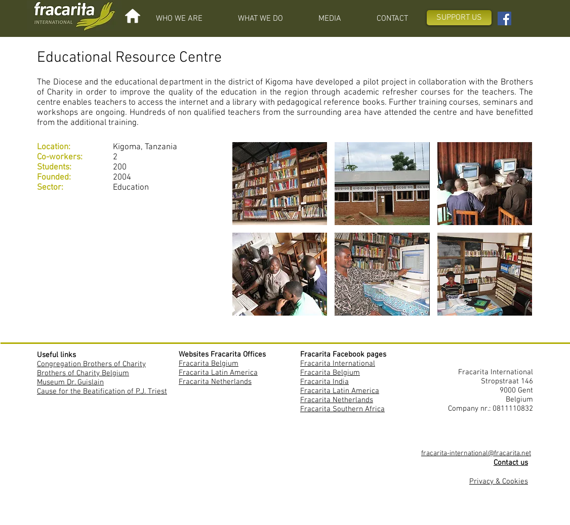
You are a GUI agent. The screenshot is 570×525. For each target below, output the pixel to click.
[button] (179, 18)
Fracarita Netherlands (215, 381)
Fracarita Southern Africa (342, 409)
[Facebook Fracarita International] (504, 18)
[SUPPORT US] (459, 17)
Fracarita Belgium (208, 363)
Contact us (511, 462)
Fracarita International (337, 363)
